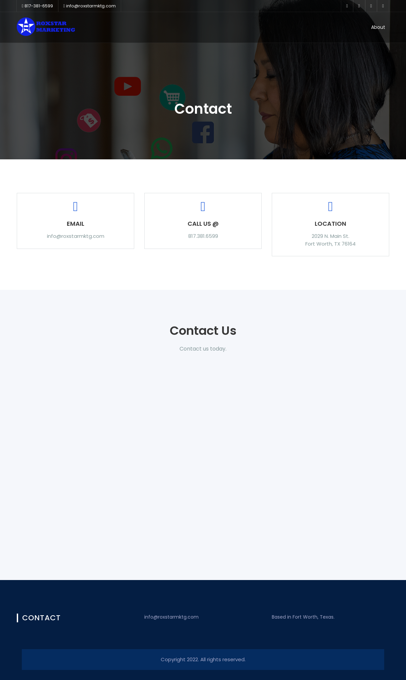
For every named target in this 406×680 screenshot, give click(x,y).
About (378, 27)
